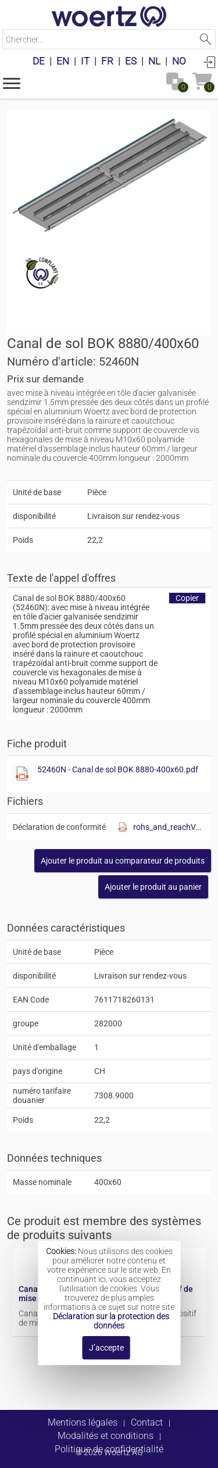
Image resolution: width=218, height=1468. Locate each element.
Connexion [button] (209, 61)
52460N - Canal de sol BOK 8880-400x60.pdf (117, 769)
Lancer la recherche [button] (205, 39)
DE (39, 61)
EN (62, 61)
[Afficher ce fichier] (22, 774)
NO (179, 61)
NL (154, 61)
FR (107, 61)
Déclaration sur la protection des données (111, 1321)
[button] (11, 82)
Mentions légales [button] (82, 1422)
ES (131, 61)
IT (85, 61)
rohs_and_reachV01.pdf (169, 827)
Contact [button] (147, 1422)
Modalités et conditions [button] (105, 1435)
